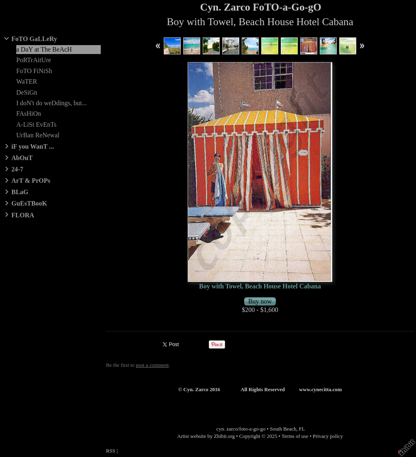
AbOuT (21, 157)
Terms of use (295, 436)
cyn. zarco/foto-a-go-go (241, 429)
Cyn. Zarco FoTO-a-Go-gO (260, 7)
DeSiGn (26, 92)
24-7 (17, 169)
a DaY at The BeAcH (44, 49)
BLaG (19, 191)
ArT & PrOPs (30, 180)
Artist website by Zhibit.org (206, 436)
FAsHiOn (28, 113)
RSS (110, 451)
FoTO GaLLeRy (34, 38)
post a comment (152, 365)
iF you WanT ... (32, 146)
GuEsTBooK (29, 203)
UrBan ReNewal (37, 135)
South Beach (283, 429)
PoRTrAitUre (33, 59)
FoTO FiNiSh (34, 70)
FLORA (22, 215)
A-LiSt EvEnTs (36, 124)
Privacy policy (328, 436)
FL (302, 429)
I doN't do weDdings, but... (51, 103)
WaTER (26, 81)
